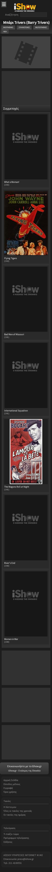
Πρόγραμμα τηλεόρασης (16, 837)
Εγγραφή (8, 788)
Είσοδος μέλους (11, 784)
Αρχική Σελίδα (10, 780)
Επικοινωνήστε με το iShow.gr (24, 766)
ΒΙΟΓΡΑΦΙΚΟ (8, 27)
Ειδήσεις (7, 841)
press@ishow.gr (25, 859)
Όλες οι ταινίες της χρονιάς (17, 810)
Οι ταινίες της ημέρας (14, 814)
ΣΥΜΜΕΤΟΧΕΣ (24, 27)
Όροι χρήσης (10, 791)
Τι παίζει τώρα (11, 834)
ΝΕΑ (5, 31)
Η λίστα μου (9, 807)
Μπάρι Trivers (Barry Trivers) (26, 22)
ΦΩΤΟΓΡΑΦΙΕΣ (41, 27)
